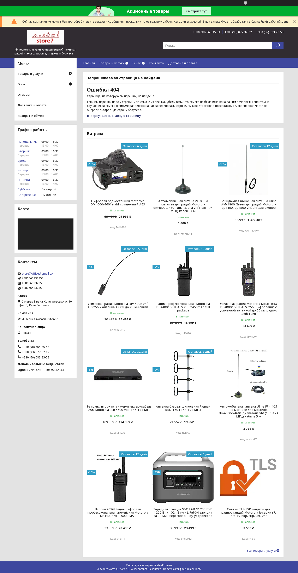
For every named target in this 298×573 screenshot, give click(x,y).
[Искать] (278, 45)
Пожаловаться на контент (145, 569)
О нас (136, 63)
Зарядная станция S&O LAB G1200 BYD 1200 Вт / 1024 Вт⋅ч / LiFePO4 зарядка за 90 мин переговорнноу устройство (183, 512)
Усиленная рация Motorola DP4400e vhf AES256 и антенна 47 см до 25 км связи (118, 305)
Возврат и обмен (31, 115)
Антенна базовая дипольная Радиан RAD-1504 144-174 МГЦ (183, 408)
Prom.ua (167, 565)
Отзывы (24, 94)
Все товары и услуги (261, 550)
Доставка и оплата (182, 63)
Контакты (156, 63)
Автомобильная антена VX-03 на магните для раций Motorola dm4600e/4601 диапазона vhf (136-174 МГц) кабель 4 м (183, 205)
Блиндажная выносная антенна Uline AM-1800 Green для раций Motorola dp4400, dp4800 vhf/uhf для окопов (248, 204)
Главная (89, 63)
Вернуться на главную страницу (115, 115)
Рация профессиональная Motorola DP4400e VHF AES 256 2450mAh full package (183, 307)
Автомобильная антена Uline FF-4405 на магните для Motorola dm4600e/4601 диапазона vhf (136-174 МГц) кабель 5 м (248, 411)
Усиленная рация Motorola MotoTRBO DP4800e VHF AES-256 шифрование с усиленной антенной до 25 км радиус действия (249, 308)
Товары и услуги (111, 63)
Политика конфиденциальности (182, 569)
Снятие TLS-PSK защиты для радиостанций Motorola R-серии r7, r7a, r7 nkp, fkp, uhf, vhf (248, 512)
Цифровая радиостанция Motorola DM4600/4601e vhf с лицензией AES (117, 202)
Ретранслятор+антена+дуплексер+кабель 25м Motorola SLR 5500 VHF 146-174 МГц (119, 408)
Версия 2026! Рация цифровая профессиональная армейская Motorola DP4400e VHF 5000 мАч (117, 512)
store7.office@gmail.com (38, 273)
